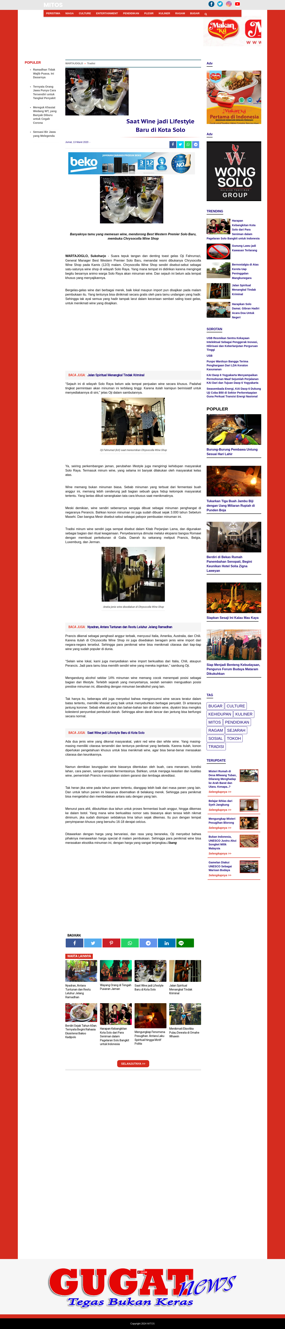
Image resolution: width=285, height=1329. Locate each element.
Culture (236, 706)
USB (210, 355)
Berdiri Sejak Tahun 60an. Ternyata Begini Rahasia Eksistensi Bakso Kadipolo (81, 1031)
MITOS (53, 5)
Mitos (214, 722)
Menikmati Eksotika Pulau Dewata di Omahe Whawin (184, 1032)
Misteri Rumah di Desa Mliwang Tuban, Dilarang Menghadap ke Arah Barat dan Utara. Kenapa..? (223, 779)
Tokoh (234, 738)
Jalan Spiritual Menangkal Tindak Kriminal (115, 375)
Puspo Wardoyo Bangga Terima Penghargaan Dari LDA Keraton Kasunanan (227, 365)
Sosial (215, 738)
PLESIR (149, 13)
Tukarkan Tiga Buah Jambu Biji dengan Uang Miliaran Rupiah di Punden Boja (231, 505)
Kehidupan (219, 714)
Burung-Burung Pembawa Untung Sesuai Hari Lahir (232, 452)
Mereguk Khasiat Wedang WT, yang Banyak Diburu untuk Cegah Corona (45, 115)
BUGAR (195, 13)
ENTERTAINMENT (107, 13)
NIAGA (70, 13)
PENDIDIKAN (131, 13)
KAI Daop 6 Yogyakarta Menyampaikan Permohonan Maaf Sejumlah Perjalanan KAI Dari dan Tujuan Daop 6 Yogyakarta (232, 378)
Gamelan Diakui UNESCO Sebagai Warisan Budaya (220, 866)
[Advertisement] (133, 341)
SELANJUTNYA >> (133, 1063)
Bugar (215, 706)
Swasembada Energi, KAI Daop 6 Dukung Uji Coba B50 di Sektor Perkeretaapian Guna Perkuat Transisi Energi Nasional (234, 392)
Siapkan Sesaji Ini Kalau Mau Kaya (232, 617)
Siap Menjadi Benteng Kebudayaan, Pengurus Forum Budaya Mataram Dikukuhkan (233, 669)
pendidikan (237, 722)
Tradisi (216, 746)
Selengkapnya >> (220, 791)
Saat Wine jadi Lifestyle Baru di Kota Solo (115, 733)
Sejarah (236, 730)
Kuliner (244, 714)
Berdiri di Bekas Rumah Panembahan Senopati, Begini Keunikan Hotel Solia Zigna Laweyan (229, 564)
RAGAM (180, 13)
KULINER (164, 13)
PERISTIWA (53, 13)
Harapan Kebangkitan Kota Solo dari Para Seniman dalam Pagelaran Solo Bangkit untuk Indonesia (114, 1036)
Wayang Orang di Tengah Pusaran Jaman (115, 987)
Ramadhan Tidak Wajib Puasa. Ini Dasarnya (44, 73)
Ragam (215, 730)
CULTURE (85, 13)
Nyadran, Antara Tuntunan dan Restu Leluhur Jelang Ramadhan (129, 627)
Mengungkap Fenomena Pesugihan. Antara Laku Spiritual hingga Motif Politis (150, 1037)
